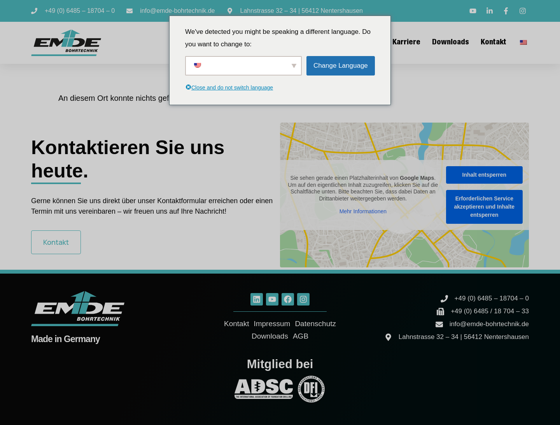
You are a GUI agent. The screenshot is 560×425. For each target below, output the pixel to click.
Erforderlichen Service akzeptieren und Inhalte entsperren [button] (484, 206)
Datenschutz (315, 324)
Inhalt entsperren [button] (484, 175)
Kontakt (493, 43)
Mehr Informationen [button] (363, 211)
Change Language (340, 65)
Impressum (272, 324)
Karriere (406, 43)
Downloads (450, 43)
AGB (300, 336)
